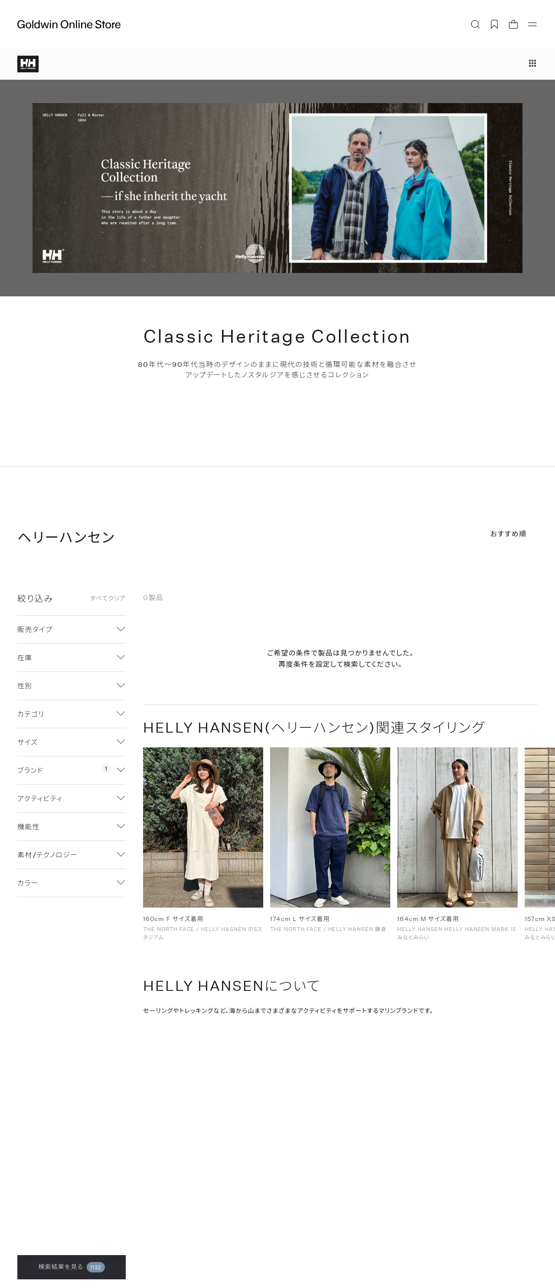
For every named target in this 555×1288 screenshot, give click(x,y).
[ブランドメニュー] (532, 64)
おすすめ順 (508, 533)
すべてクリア (108, 598)
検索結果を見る (71, 1267)
